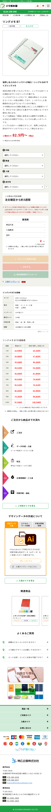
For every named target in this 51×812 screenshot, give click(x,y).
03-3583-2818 (13, 801)
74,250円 (18, 396)
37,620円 (36, 356)
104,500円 (36, 402)
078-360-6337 (13, 780)
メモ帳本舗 (16, 15)
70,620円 (36, 379)
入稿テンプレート (12, 281)
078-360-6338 (13, 777)
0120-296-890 (12, 12)
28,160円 (36, 351)
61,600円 (36, 373)
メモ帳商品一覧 (29, 15)
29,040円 (18, 362)
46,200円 (36, 362)
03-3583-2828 (13, 798)
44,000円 (18, 373)
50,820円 (18, 379)
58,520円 (18, 385)
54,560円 (36, 368)
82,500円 (18, 402)
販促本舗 (6, 15)
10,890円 (18, 351)
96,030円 (36, 396)
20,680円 (18, 356)
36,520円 (18, 368)
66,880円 (18, 391)
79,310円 (36, 385)
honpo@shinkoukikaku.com (19, 783)
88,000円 (36, 391)
